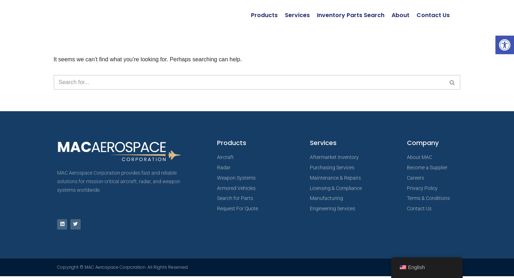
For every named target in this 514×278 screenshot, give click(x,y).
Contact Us (433, 15)
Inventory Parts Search (350, 15)
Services (297, 15)
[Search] (249, 82)
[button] (504, 45)
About (400, 15)
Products (264, 15)
